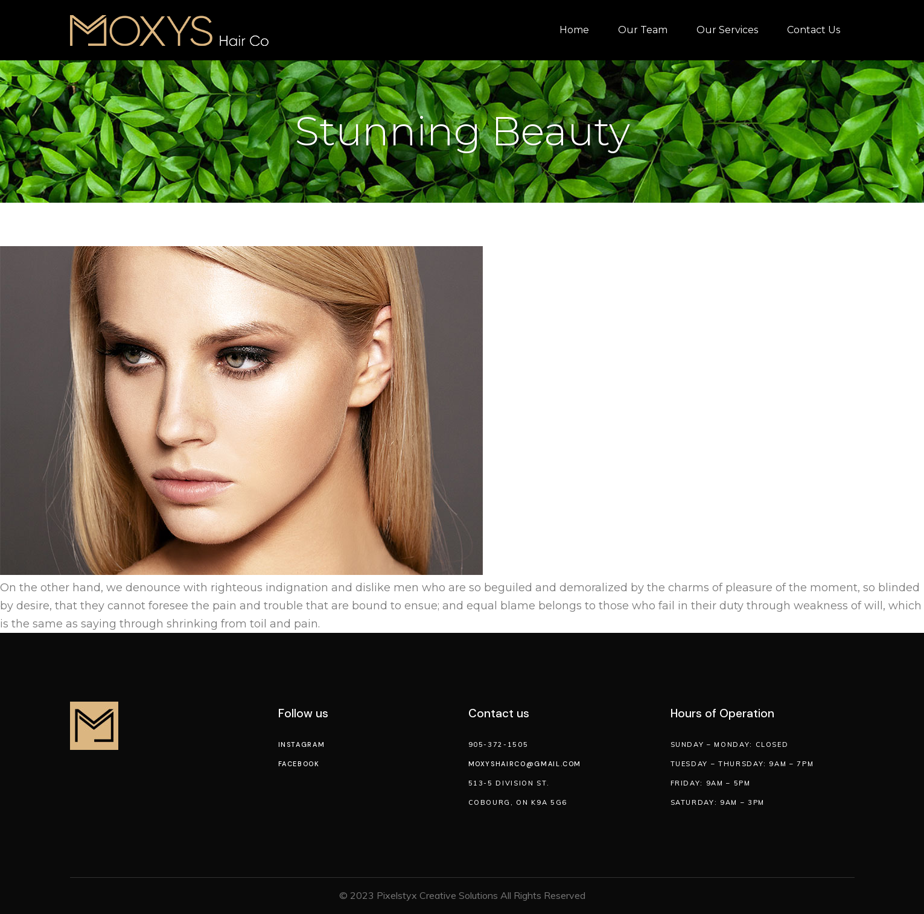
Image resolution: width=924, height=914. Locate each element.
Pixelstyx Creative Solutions (437, 895)
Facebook (299, 764)
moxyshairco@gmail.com (525, 764)
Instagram (301, 744)
